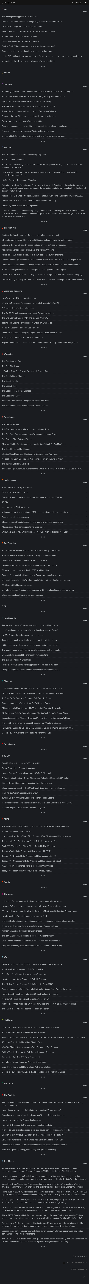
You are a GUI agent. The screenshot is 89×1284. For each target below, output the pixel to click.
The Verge (7, 894)
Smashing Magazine (11, 291)
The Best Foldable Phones (13, 376)
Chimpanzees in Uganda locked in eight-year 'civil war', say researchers (32, 522)
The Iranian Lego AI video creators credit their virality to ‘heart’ (28, 936)
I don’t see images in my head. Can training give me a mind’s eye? (30, 630)
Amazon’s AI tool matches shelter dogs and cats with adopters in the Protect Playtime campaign (42, 275)
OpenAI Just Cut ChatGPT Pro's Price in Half (21, 1057)
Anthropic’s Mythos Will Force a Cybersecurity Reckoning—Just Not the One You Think (39, 1004)
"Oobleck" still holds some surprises (17, 585)
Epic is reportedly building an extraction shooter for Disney (26, 101)
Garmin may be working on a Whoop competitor (22, 121)
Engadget (7, 84)
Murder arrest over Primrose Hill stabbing (19, 36)
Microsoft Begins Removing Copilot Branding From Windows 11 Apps (31, 723)
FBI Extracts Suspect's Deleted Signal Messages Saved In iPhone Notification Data (37, 728)
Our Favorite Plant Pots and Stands (17, 439)
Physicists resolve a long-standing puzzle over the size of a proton (30, 665)
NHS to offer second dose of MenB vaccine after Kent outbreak (28, 31)
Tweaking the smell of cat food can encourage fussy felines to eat (29, 640)
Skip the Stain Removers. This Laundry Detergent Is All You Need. (30, 454)
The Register (8, 1095)
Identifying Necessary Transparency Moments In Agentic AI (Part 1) (30, 303)
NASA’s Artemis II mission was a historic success (22, 635)
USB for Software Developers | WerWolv (19, 180)
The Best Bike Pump (10, 366)
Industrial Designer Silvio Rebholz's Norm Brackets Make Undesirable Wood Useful (37, 803)
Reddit (5, 882)
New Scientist (8, 618)
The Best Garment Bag (12, 361)
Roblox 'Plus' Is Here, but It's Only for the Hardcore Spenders (28, 1052)
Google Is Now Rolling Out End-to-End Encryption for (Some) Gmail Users (33, 1072)
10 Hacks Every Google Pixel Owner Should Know (23, 1032)
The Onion (7, 1083)
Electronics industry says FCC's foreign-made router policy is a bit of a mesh (34, 1135)
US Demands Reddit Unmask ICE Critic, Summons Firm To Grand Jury (32, 688)
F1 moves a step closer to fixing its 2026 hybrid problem (25, 570)
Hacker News (8, 480)
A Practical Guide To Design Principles (18, 308)
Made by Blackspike (79, 1269)
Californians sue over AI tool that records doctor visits (24, 560)
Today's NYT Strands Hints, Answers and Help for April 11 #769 (29, 856)
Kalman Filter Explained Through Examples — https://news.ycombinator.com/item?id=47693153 (42, 196)
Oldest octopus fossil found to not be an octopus (22, 595)
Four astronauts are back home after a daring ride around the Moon (30, 555)
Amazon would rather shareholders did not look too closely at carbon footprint (34, 1145)
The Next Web (9, 228)
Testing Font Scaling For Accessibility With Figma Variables (27, 323)
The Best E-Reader (10, 381)
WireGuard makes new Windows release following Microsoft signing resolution (35, 532)
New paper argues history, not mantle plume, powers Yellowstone (29, 565)
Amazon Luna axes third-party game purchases (22, 931)
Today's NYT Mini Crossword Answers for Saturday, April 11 (27, 871)
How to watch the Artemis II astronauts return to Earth (24, 916)
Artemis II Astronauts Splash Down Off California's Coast (26, 703)
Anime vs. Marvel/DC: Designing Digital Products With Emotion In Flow (32, 333)
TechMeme (7, 1161)
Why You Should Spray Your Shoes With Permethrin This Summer (30, 1047)
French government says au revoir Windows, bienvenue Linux (28, 131)
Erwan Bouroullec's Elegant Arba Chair (18, 768)
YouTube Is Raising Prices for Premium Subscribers (24, 1062)
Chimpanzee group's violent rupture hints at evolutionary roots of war (31, 670)
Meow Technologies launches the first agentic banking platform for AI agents (34, 270)
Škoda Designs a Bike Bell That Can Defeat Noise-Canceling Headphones (33, 788)
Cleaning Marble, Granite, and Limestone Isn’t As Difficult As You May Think (34, 444)
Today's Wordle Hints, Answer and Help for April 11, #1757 (26, 851)
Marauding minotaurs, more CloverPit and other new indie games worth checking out (38, 92)
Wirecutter (7, 354)
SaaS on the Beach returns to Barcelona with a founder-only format (30, 235)
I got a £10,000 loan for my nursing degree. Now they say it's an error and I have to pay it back (42, 56)
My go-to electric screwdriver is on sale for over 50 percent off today (30, 926)
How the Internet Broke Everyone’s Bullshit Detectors (24, 979)
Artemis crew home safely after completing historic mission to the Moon (32, 22)
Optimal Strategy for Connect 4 (15, 492)
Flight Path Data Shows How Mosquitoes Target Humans (26, 974)
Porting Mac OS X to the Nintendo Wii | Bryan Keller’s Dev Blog (29, 201)
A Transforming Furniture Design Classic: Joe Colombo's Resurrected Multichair (36, 778)
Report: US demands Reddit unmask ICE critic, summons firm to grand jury (34, 575)
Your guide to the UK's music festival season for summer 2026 (28, 61)
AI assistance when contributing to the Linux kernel (23, 527)
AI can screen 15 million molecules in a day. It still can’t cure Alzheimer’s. (33, 255)
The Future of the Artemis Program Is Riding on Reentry (25, 1009)
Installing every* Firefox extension (16, 507)
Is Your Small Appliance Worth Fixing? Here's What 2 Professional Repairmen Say (37, 836)
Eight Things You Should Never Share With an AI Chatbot (26, 1067)
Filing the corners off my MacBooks (17, 487)
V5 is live (76, 3)
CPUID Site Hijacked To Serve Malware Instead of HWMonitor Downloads (33, 693)
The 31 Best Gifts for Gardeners (15, 464)
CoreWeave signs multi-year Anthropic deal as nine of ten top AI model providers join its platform (43, 279)
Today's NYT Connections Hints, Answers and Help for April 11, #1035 (31, 861)
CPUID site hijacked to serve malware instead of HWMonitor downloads (32, 1140)
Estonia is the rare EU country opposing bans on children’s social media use (34, 245)
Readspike (8, 3)
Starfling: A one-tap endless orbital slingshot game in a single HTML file (32, 497)
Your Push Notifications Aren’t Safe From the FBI (22, 969)
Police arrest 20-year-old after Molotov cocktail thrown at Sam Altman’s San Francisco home (41, 265)
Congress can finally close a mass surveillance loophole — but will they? (32, 946)
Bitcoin (5, 73)
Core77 (5, 756)
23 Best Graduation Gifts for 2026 (16, 831)
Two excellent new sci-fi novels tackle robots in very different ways (30, 625)
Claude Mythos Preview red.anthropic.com (20, 206)
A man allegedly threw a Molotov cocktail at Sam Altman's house (29, 111)
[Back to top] (44, 1277)
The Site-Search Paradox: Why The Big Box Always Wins (26, 318)
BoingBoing (8, 744)
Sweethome (7, 417)
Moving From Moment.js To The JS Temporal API (22, 338)
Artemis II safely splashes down (15, 517)
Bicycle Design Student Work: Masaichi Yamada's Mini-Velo (27, 783)
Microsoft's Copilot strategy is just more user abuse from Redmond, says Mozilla (36, 1130)
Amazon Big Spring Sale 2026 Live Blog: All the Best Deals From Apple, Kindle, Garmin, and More (43, 1037)
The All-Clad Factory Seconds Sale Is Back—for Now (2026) (27, 984)
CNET (5, 819)
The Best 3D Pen (9, 386)
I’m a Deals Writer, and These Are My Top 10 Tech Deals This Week (30, 1027)
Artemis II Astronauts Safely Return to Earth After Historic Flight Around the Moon (36, 989)
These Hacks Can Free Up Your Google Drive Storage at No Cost (29, 841)
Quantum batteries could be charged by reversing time (25, 655)
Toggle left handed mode (75, 1263)
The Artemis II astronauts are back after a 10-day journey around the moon (33, 96)
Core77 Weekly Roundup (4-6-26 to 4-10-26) (21, 763)
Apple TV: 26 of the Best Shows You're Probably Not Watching (28, 846)
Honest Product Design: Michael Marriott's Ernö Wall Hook (26, 773)
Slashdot (6, 681)
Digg (4, 606)
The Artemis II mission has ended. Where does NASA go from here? (31, 551)
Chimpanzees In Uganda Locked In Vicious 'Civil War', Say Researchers (32, 708)
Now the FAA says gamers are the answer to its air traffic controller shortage (34, 906)
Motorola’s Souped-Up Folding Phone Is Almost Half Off (25, 999)
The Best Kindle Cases (11, 396)
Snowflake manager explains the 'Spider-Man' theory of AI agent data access (34, 1115)
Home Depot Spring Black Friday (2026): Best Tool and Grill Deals (30, 994)
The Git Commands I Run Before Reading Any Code (24, 155)
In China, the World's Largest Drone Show (20, 793)
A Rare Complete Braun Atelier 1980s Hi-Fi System (23, 808)
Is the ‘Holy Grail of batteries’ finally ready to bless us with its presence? (32, 901)
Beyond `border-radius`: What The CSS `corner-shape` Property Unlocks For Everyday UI (40, 343)
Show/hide (44, 11)
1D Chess (6, 502)
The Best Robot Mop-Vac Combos (16, 391)
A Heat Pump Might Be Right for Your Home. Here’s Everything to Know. (32, 459)
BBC (4, 9)
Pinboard (6, 147)
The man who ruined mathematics (16, 660)
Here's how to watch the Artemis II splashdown (21, 1120)
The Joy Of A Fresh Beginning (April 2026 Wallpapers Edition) (28, 313)
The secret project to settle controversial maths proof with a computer (31, 650)
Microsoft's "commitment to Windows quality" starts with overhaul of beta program (36, 580)
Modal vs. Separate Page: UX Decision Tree (20, 328)
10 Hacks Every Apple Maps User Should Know (22, 1042)
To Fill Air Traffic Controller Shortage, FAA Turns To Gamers (27, 698)
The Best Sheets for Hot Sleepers (16, 449)
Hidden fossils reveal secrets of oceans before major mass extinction (31, 645)
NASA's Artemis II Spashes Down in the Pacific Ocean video (27, 866)
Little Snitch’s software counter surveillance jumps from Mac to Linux (31, 941)
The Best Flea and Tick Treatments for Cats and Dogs (25, 406)
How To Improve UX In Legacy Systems (19, 298)
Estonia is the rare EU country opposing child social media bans (29, 116)
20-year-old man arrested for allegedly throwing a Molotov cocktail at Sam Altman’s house (40, 911)
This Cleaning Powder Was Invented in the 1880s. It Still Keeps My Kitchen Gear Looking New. (42, 469)
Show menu (86, 2)
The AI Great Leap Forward (13, 160)
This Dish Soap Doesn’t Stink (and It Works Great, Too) (25, 401)
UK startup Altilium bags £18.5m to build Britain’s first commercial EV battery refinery (37, 240)
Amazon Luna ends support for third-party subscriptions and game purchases (34, 126)
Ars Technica (8, 543)
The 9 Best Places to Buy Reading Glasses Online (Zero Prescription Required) (35, 826)
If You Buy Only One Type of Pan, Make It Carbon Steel (25, 371)
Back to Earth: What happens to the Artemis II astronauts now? (28, 46)
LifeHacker (7, 1020)
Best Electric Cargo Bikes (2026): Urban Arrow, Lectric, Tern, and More (32, 964)
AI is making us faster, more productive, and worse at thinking (28, 250)
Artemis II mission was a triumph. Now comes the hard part (27, 51)
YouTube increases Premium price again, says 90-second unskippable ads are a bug (38, 590)
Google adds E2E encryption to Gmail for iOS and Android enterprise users (33, 136)
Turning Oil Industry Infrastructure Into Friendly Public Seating (28, 798)
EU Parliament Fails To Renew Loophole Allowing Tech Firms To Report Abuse (35, 713)
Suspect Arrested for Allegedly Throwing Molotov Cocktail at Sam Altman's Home (36, 718)
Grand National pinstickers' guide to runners (20, 41)
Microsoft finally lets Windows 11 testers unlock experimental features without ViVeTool (38, 921)
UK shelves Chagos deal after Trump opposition (22, 27)
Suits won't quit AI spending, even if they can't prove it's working (29, 1150)
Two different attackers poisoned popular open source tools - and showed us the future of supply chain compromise (42, 1103)
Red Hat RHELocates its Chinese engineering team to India (27, 1125)
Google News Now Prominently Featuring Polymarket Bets (26, 733)
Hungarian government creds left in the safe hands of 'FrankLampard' (31, 1110)
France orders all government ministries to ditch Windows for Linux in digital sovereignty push (41, 260)
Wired (5, 957)
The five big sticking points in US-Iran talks (20, 17)
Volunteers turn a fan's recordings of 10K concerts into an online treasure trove (35, 512)
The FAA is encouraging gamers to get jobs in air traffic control (28, 106)
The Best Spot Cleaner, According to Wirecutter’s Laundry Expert (29, 434)
